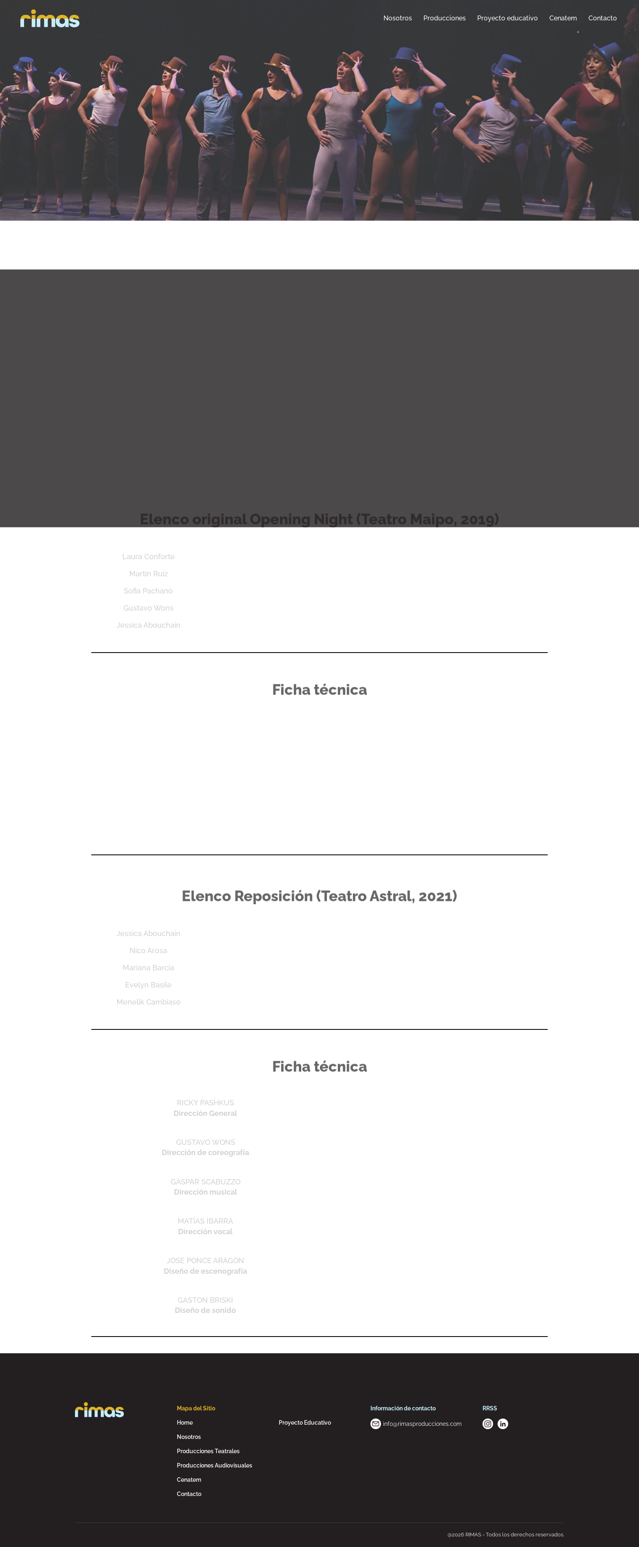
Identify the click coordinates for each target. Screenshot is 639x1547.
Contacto (189, 1494)
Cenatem (189, 1479)
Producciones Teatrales (208, 1451)
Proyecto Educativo (305, 1422)
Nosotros (189, 1437)
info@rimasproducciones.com (422, 1424)
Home (185, 1422)
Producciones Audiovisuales (214, 1465)
